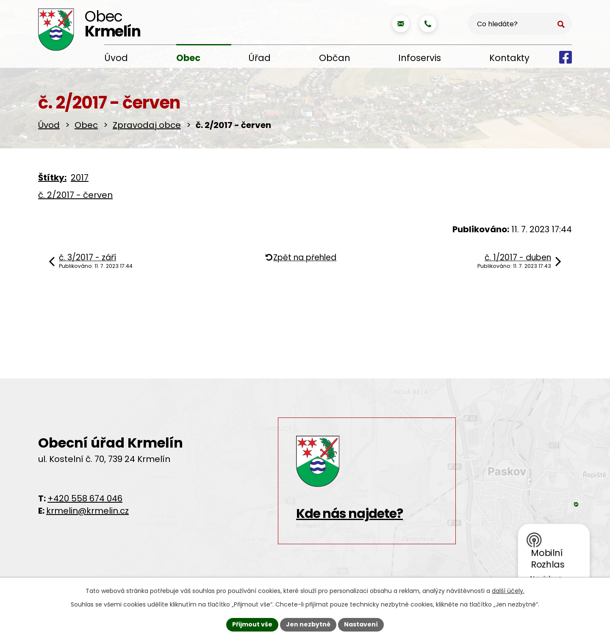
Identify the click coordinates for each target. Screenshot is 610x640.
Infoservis (419, 58)
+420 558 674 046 (84, 498)
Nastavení (361, 624)
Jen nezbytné (308, 624)
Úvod (116, 58)
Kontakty (509, 58)
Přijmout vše (252, 624)
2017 (80, 178)
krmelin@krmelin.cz (87, 511)
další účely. (508, 591)
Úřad (259, 58)
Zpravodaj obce (147, 125)
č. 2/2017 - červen (75, 195)
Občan (334, 58)
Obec (188, 58)
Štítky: (52, 178)
